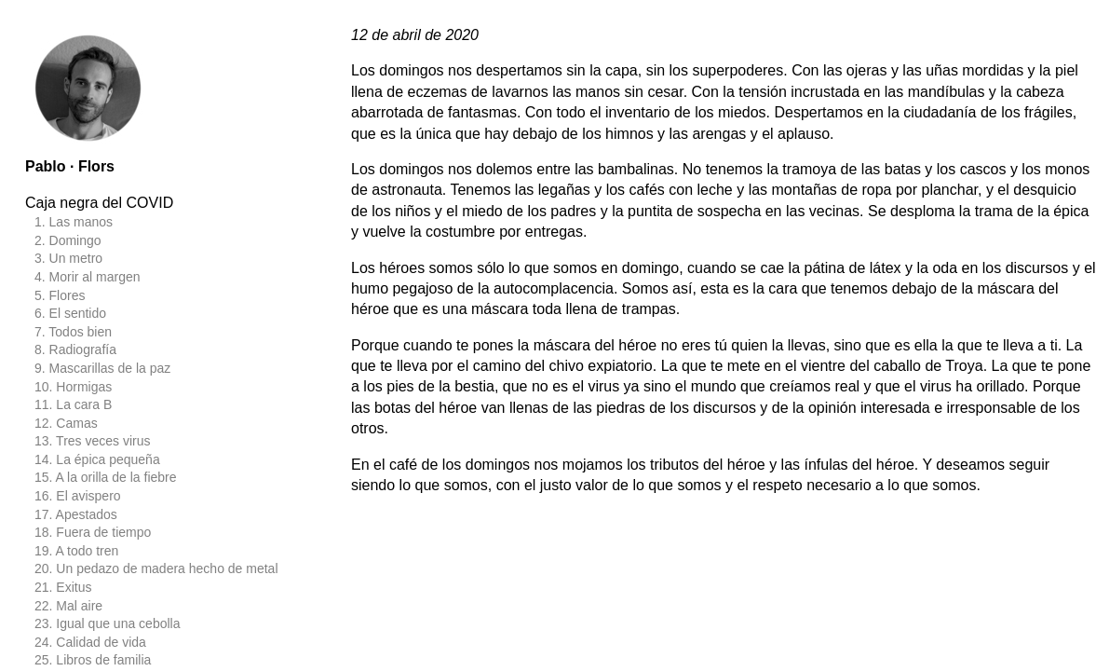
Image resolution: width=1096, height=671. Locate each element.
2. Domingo (67, 240)
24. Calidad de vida (90, 642)
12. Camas (66, 423)
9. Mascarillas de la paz (102, 368)
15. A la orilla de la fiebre (105, 477)
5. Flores (59, 295)
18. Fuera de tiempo (92, 532)
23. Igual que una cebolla (107, 623)
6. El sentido (70, 313)
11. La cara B (73, 404)
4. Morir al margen (87, 276)
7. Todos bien (73, 331)
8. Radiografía (75, 349)
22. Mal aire (68, 605)
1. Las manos (73, 221)
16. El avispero (77, 495)
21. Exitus (62, 587)
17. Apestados (75, 514)
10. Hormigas (73, 386)
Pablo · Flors (70, 166)
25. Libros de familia (92, 659)
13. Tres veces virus (92, 440)
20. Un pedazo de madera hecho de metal (156, 568)
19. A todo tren (76, 550)
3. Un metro (68, 258)
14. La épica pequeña (97, 459)
